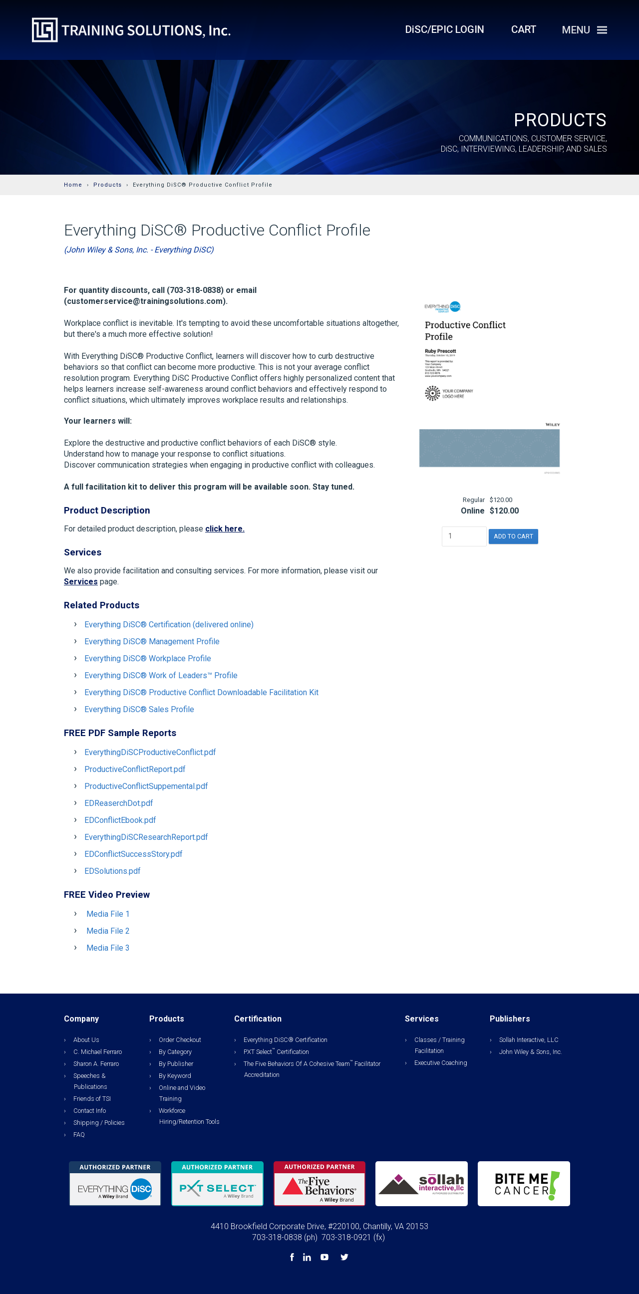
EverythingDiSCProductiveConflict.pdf (150, 752)
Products (107, 185)
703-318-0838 (277, 1237)
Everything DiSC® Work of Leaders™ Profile (161, 675)
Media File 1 (108, 914)
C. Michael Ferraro (97, 1051)
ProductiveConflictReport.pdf (135, 769)
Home (73, 185)
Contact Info (89, 1110)
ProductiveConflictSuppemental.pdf (146, 786)
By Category (175, 1051)
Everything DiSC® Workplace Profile (147, 658)
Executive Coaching (440, 1062)
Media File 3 (108, 948)
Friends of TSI (92, 1098)
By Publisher (176, 1063)
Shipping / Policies (99, 1122)
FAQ (79, 1134)
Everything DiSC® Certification (285, 1039)
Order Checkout (180, 1039)
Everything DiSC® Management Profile (152, 641)
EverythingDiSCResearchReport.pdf (146, 837)
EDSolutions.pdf (112, 871)
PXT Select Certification (276, 1051)
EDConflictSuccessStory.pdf (133, 854)
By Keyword (175, 1075)
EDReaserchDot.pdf (118, 803)
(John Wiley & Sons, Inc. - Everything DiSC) (139, 250)
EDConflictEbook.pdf (120, 820)
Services (81, 581)
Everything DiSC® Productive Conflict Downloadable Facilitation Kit (201, 692)
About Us (86, 1039)
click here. (225, 528)
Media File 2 (108, 931)
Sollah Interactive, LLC (529, 1039)
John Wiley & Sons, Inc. (530, 1051)
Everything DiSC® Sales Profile (139, 709)
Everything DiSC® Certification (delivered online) (169, 624)
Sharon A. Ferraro (96, 1063)
